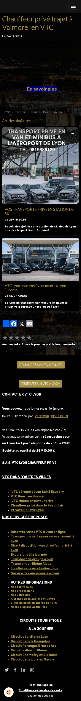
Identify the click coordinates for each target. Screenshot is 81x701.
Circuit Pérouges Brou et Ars (33, 646)
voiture (58, 112)
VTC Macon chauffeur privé (32, 501)
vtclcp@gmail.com (51, 416)
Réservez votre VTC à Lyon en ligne (38, 532)
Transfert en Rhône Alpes (31, 564)
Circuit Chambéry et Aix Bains (34, 655)
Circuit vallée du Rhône (29, 650)
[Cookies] (9, 692)
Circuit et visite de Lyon (29, 637)
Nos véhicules (20, 594)
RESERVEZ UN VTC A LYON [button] (40, 383)
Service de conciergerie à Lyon (35, 573)
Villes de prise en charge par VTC (34, 602)
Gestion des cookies (40, 695)
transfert (20, 112)
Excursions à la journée (29, 555)
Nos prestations (22, 590)
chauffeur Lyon (39, 112)
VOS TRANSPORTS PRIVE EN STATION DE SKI (39, 211)
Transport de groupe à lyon (32, 559)
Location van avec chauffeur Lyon (34, 568)
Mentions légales (41, 684)
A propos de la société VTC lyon (33, 598)
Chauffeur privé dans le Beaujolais (37, 505)
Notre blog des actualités (29, 607)
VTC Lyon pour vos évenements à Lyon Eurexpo (35, 288)
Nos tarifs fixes (22, 587)
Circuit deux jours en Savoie (32, 659)
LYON (7, 112)
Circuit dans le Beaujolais (30, 641)
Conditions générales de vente (40, 690)
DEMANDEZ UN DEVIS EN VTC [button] (41, 365)
